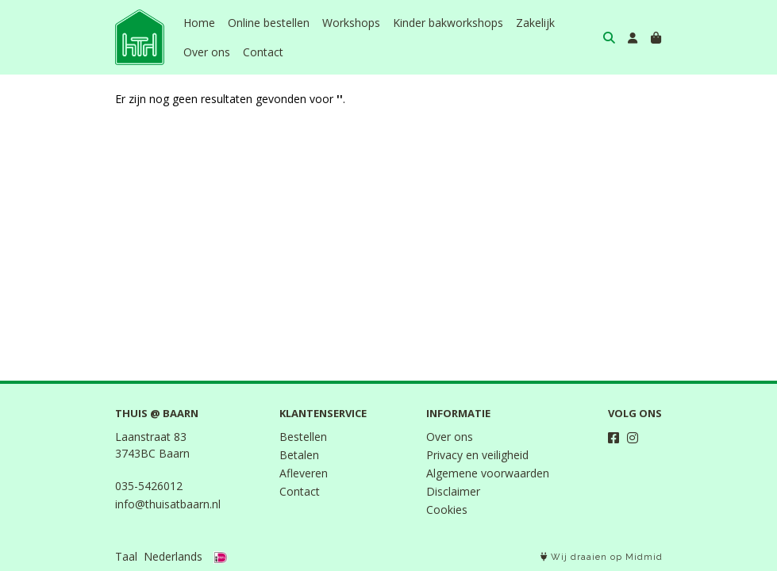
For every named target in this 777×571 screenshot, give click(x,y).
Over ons (206, 51)
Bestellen (303, 436)
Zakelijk (535, 22)
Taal (126, 556)
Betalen (299, 454)
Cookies (446, 509)
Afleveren (303, 473)
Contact (263, 51)
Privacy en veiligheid (477, 454)
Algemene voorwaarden (487, 473)
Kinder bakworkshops (448, 22)
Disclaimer (453, 491)
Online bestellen (269, 22)
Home (199, 22)
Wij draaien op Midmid (601, 557)
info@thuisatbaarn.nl (168, 504)
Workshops (351, 22)
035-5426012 (149, 485)
